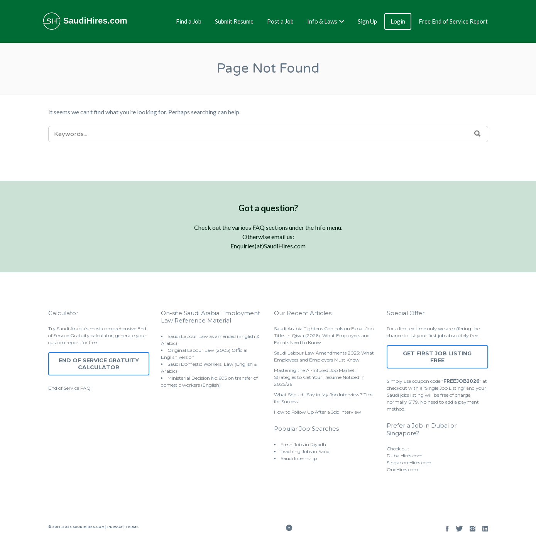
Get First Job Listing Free (437, 357)
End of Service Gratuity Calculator (99, 364)
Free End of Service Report (453, 21)
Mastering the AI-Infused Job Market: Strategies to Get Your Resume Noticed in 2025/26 (319, 377)
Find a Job (188, 21)
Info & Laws (322, 21)
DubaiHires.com (405, 455)
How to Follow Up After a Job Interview (317, 412)
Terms (132, 527)
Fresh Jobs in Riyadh (303, 444)
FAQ (85, 388)
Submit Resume (234, 21)
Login (398, 21)
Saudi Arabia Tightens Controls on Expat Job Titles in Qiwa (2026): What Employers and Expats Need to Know (324, 335)
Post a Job (280, 21)
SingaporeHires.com (409, 462)
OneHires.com (402, 469)
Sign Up (367, 21)
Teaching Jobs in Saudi (306, 451)
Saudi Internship (299, 458)
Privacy (115, 527)
